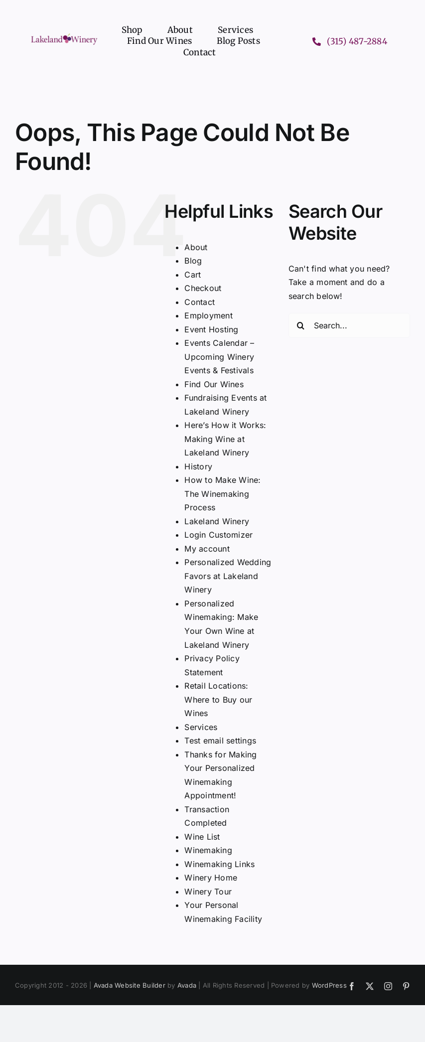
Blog (193, 261)
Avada (186, 985)
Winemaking (208, 850)
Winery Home (210, 878)
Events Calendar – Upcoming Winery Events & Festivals (219, 356)
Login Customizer (218, 535)
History (198, 466)
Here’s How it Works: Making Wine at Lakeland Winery (225, 438)
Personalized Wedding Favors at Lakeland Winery (227, 576)
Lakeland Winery (216, 521)
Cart (192, 275)
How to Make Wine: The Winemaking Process (222, 493)
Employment (208, 315)
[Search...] (349, 325)
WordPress (329, 985)
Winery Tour (208, 891)
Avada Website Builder (129, 985)
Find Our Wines (213, 384)
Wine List (202, 837)
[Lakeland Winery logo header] (64, 36)
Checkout (202, 288)
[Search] (300, 325)
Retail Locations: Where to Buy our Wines (218, 699)
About (195, 247)
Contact (199, 302)
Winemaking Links (219, 864)
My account (206, 549)
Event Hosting (211, 329)
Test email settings (220, 740)
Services (200, 727)
